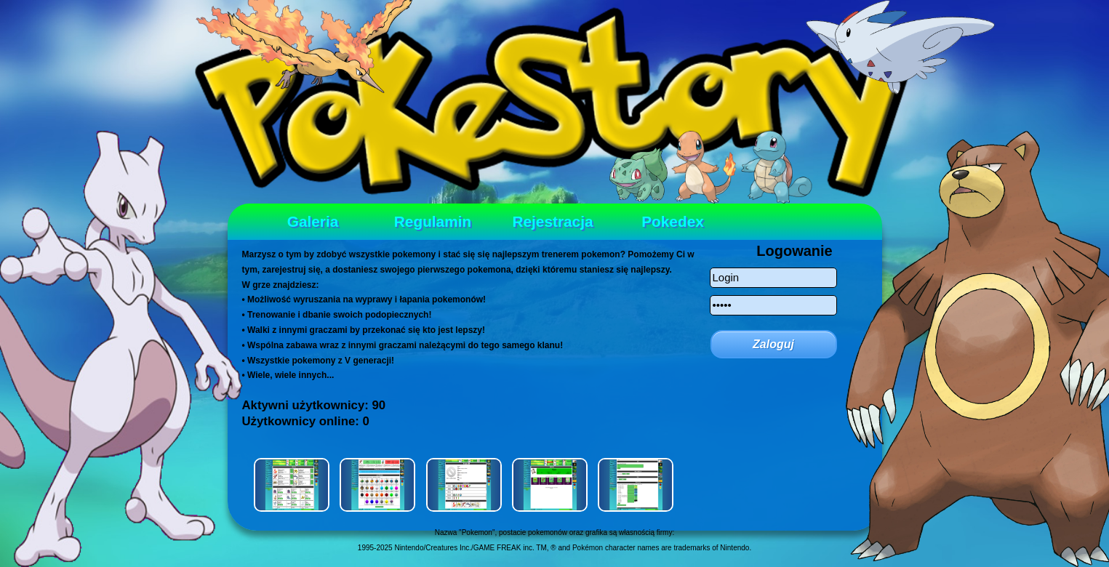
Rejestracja (553, 221)
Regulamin (432, 221)
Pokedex (672, 221)
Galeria (313, 221)
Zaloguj (773, 344)
